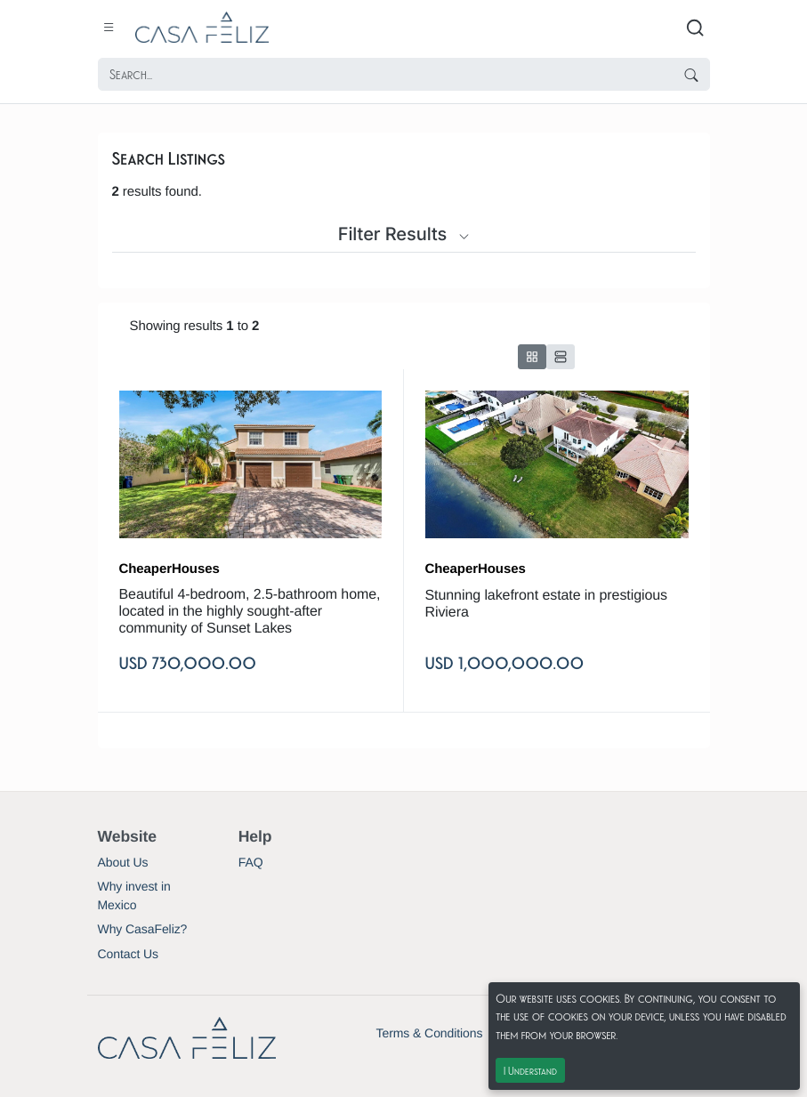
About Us (123, 862)
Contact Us (128, 954)
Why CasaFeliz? (143, 929)
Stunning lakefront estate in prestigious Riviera (546, 604)
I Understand (530, 1070)
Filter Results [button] (404, 234)
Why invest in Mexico (134, 895)
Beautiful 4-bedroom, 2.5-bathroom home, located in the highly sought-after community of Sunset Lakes (250, 611)
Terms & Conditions (429, 1033)
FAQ (250, 862)
